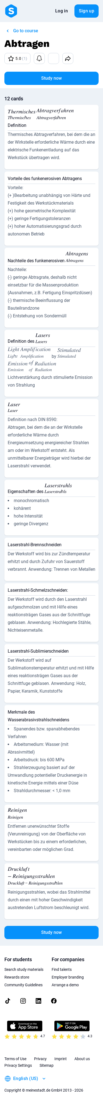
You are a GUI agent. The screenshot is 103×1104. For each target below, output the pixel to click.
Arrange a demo (65, 985)
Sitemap (47, 1065)
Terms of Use (15, 1059)
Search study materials (23, 969)
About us (82, 1059)
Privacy (40, 1059)
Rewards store (16, 977)
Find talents (62, 969)
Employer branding (68, 977)
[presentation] (21, 115)
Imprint (60, 1059)
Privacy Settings (18, 1065)
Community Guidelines (23, 985)
